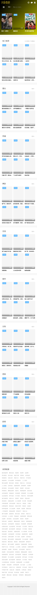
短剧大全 (11, 498)
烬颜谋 (26, 365)
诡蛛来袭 (4, 394)
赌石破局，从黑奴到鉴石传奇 (20, 318)
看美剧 (17, 483)
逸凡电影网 (5, 498)
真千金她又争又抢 (6, 251)
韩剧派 (24, 503)
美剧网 (21, 473)
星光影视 (4, 475)
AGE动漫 (28, 483)
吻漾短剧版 (27, 270)
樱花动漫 (11, 473)
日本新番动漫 (5, 562)
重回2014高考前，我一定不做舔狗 (10, 127)
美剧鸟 (17, 490)
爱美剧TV (18, 511)
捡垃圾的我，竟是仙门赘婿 (20, 203)
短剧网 (26, 473)
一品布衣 (27, 61)
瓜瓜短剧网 (11, 488)
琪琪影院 (4, 490)
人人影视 (4, 485)
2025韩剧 (18, 534)
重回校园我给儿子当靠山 (8, 108)
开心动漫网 (30, 493)
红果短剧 (27, 475)
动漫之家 (10, 478)
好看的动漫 (5, 526)
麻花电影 (15, 575)
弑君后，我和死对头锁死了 (9, 365)
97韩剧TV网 (5, 570)
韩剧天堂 (23, 496)
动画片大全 (12, 567)
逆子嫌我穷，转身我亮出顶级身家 (22, 222)
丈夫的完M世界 (17, 270)
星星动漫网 (30, 496)
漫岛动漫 (29, 490)
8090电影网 (5, 508)
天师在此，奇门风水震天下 (9, 346)
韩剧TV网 (16, 475)
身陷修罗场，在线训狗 (19, 299)
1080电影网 (5, 503)
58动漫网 (29, 501)
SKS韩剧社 (18, 480)
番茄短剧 (11, 506)
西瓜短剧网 (12, 503)
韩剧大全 (16, 478)
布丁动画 (17, 536)
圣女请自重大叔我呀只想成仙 (20, 61)
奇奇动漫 (27, 488)
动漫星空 (10, 521)
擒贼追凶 (15, 31)
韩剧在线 (4, 541)
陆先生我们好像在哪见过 (8, 80)
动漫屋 (29, 506)
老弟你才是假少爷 (6, 222)
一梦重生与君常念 (29, 108)
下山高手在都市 (17, 175)
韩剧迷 (21, 498)
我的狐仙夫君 (16, 365)
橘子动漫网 (5, 513)
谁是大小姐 (16, 413)
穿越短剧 (11, 493)
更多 (33, 88)
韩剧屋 (24, 506)
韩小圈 (24, 501)
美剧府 (17, 488)
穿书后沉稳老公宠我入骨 (8, 156)
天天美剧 (17, 496)
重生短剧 (11, 483)
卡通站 (29, 503)
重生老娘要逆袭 (17, 127)
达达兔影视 (5, 496)
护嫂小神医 (5, 441)
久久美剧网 (18, 501)
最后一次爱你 (4, 31)
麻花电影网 (5, 473)
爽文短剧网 (5, 483)
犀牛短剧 (11, 496)
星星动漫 (4, 521)
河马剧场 (28, 478)
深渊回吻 (4, 270)
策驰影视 (4, 478)
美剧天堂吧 (18, 506)
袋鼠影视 (4, 480)
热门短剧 (22, 564)
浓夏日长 (15, 80)
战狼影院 (11, 513)
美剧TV (27, 572)
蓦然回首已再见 (17, 251)
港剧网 (30, 534)
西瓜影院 (4, 501)
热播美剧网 (17, 485)
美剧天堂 (22, 478)
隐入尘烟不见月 (29, 299)
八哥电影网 (5, 511)
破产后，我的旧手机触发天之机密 (10, 203)
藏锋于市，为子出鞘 (30, 318)
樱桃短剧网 (11, 490)
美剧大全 (19, 503)
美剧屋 (17, 498)
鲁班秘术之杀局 (6, 413)
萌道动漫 (27, 498)
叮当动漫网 (11, 480)
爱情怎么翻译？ (17, 441)
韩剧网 (17, 473)
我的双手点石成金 (18, 346)
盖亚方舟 (27, 413)
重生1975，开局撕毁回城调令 (21, 156)
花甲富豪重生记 (17, 108)
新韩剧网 (23, 485)
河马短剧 (24, 567)
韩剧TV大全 (5, 547)
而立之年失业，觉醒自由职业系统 (10, 61)
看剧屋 (15, 541)
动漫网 (29, 485)
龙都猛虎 (4, 318)
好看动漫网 (11, 536)
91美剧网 (17, 493)
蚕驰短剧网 (12, 511)
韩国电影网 (23, 490)
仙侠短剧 (10, 485)
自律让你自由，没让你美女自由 (10, 299)
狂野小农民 (5, 460)
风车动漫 (10, 475)
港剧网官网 (25, 534)
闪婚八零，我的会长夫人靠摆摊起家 (11, 175)
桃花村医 (15, 460)
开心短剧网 (12, 508)
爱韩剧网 (23, 493)
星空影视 (4, 488)
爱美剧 (22, 475)
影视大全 (4, 544)
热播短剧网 (11, 501)
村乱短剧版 (27, 394)
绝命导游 (27, 175)
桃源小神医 (27, 460)
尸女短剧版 (16, 394)
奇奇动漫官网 (10, 552)
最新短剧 (18, 529)
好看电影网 (5, 506)
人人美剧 (24, 480)
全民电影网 (5, 493)
